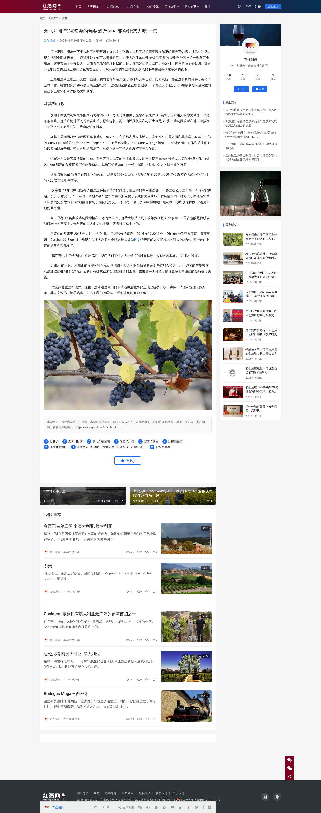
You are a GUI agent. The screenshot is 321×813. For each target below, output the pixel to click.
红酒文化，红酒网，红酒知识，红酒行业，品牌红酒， (111, 447)
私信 (259, 89)
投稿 (207, 6)
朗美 (48, 565)
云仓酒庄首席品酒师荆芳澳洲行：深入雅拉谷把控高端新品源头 (261, 238)
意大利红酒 (75, 441)
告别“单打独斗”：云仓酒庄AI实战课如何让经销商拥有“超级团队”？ (261, 276)
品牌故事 (170, 6)
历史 (97, 793)
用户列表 (127, 793)
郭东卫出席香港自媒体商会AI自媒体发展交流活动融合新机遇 (261, 257)
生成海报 (126, 807)
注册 (258, 6)
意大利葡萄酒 (101, 441)
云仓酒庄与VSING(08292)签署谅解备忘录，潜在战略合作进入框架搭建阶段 (261, 391)
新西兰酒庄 (151, 441)
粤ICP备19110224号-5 (161, 799)
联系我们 (161, 793)
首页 (78, 6)
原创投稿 (273, 6)
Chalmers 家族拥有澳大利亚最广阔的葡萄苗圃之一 (90, 613)
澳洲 (99, 40)
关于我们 (178, 793)
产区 (205, 528)
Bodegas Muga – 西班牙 (66, 693)
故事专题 (110, 793)
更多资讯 (190, 6)
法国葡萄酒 (175, 441)
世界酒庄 (93, 6)
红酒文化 (133, 6)
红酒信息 (113, 6)
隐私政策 (144, 793)
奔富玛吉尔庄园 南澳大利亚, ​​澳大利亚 (78, 526)
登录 (249, 6)
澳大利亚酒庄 (58, 447)
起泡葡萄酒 (163, 447)
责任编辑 (49, 40)
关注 (241, 89)
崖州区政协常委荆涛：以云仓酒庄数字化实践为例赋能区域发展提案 (261, 315)
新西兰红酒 (127, 441)
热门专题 (153, 6)
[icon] (265, 797)
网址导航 (82, 793)
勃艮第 (135, 240)
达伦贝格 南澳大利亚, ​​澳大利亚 (72, 653)
